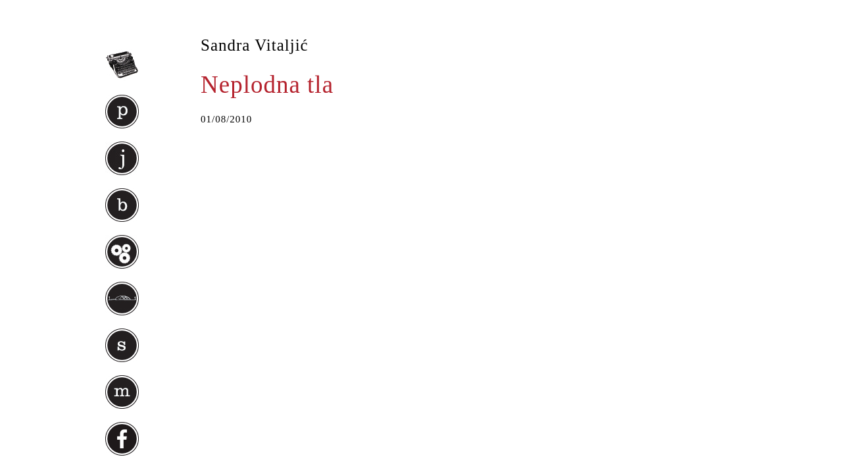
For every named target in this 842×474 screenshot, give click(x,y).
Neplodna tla (267, 84)
